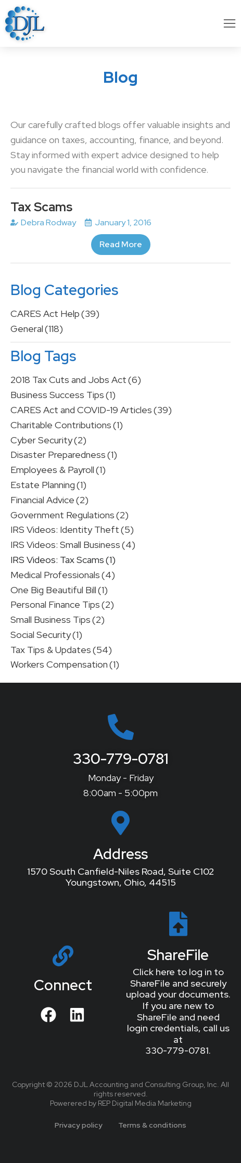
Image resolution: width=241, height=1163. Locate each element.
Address (120, 854)
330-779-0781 (121, 759)
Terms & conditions (152, 1125)
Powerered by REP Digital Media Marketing (121, 1103)
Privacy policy (79, 1125)
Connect (63, 985)
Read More (120, 244)
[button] (229, 23)
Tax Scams (41, 207)
